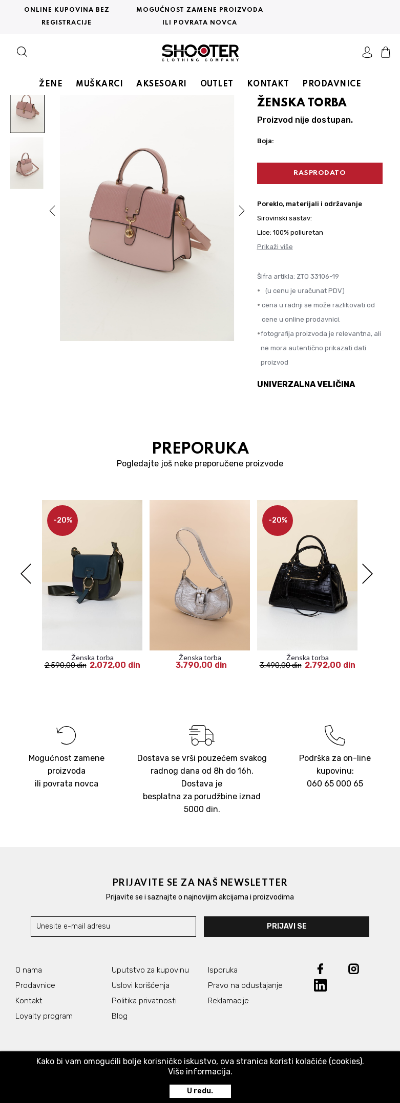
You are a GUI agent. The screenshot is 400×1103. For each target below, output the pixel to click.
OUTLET (217, 83)
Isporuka (223, 970)
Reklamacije (228, 1001)
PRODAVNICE (331, 83)
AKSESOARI (161, 83)
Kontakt (29, 1001)
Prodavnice (35, 986)
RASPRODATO (319, 173)
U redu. (200, 1091)
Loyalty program (44, 1016)
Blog (120, 1016)
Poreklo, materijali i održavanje (309, 204)
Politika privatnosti (144, 1001)
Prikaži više (275, 247)
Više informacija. (200, 1071)
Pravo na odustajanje (245, 986)
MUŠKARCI (99, 83)
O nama (28, 970)
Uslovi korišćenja (141, 986)
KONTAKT (268, 83)
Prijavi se (290, 926)
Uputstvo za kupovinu (150, 970)
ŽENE (50, 83)
